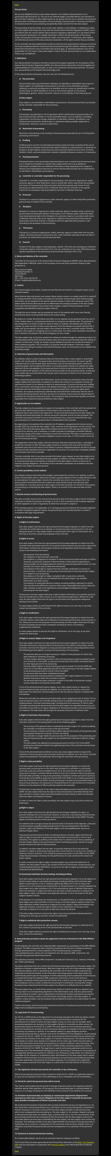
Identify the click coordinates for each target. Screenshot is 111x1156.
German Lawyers (58, 1145)
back (17, 5)
